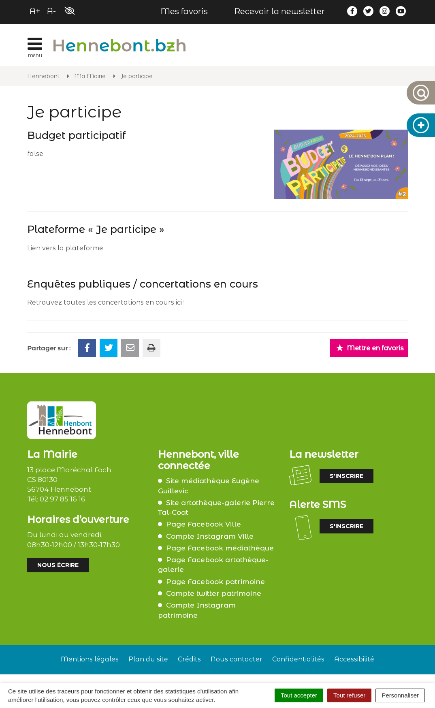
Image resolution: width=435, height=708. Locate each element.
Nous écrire (58, 565)
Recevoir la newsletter (279, 11)
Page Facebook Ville (203, 524)
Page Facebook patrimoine (215, 582)
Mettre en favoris (370, 347)
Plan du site (148, 659)
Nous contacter (236, 659)
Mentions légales (90, 659)
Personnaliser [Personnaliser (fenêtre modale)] (400, 695)
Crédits (189, 659)
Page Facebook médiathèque (220, 548)
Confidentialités (298, 659)
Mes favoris (184, 11)
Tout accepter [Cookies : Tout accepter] (299, 695)
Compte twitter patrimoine (213, 593)
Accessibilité (354, 659)
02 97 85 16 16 (62, 499)
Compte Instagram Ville (210, 536)
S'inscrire (346, 476)
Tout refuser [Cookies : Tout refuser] (349, 695)
